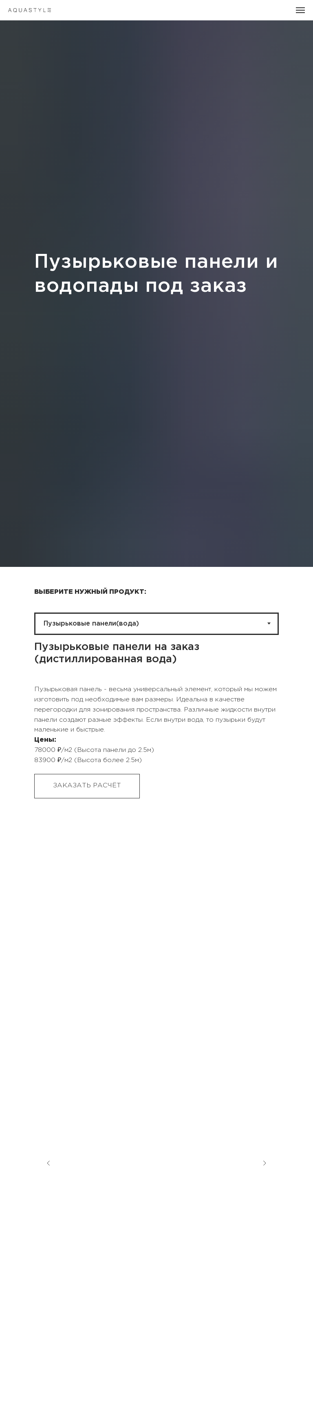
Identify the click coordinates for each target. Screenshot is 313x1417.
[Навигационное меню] (300, 10)
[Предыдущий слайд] (48, 1120)
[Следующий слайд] (264, 1120)
